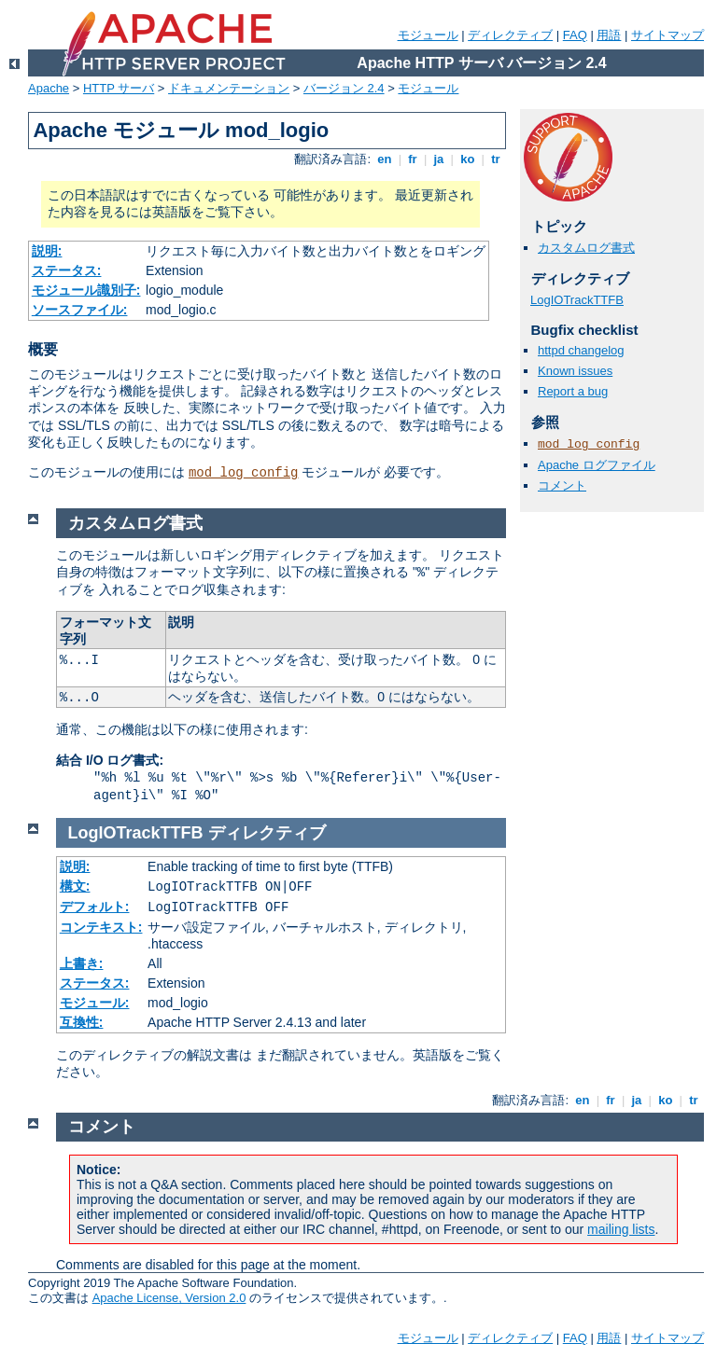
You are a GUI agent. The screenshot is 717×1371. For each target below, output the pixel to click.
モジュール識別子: (86, 290)
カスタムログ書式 (586, 248)
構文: (75, 886)
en (384, 159)
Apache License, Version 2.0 (169, 1298)
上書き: (82, 963)
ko (467, 159)
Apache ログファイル (596, 465)
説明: (47, 250)
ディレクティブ (510, 35)
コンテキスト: (101, 927)
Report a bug (573, 391)
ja (438, 159)
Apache (48, 88)
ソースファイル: (80, 309)
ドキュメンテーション (228, 88)
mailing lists (620, 1229)
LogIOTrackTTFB (577, 300)
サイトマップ (667, 35)
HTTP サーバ (118, 88)
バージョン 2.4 (344, 88)
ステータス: (67, 270)
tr (496, 159)
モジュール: (95, 1002)
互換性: (82, 1022)
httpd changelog (581, 350)
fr (413, 159)
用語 (609, 35)
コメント (562, 485)
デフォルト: (95, 906)
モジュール (428, 35)
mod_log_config (244, 472)
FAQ (575, 35)
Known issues (575, 371)
